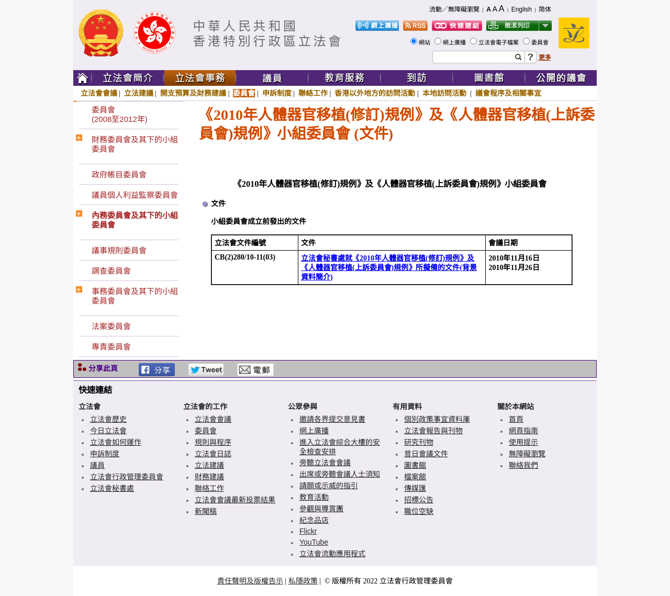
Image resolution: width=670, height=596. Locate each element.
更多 (545, 57)
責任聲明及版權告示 (250, 581)
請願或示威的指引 (328, 485)
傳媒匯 (415, 488)
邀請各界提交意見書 (332, 419)
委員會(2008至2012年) (120, 114)
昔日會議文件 (426, 453)
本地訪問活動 (445, 93)
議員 (97, 465)
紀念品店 (314, 520)
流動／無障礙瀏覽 (454, 9)
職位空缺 (418, 511)
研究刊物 (418, 442)
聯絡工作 (313, 93)
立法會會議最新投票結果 (235, 500)
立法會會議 (99, 93)
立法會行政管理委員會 (126, 477)
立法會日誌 (213, 453)
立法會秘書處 (112, 488)
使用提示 (523, 442)
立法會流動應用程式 (332, 553)
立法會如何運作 (115, 442)
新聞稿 (206, 511)
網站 (425, 42)
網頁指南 (523, 430)
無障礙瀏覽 (527, 453)
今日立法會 (108, 430)
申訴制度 (277, 93)
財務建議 (209, 477)
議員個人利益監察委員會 (135, 194)
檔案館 (415, 477)
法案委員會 (111, 326)
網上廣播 (455, 42)
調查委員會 (111, 270)
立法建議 (138, 93)
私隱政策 (303, 581)
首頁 (516, 419)
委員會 (540, 42)
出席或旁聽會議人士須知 (339, 474)
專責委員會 (111, 346)
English (521, 9)
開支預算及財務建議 (193, 93)
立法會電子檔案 (499, 42)
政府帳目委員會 (119, 174)
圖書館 (415, 465)
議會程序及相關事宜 (508, 93)
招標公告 (418, 500)
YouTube (313, 542)
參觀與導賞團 (321, 508)
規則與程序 (213, 442)
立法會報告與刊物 (433, 430)
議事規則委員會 (119, 250)
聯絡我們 (523, 465)
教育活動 (314, 497)
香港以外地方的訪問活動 (374, 93)
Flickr (308, 531)
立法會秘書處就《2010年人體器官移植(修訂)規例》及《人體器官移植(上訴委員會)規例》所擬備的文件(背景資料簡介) (389, 267)
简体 (545, 9)
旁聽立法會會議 (325, 462)
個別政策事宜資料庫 (437, 419)
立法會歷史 (108, 419)
